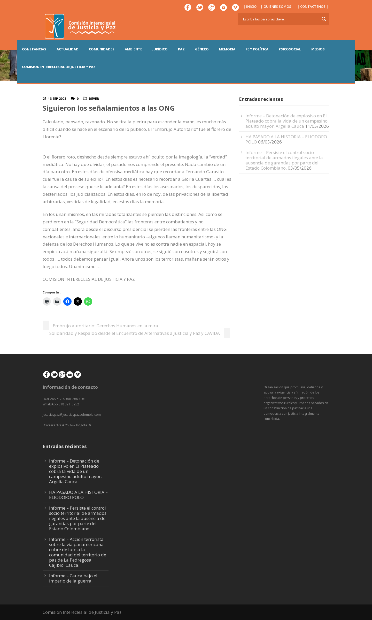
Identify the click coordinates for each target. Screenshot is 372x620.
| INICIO (250, 6)
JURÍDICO (160, 49)
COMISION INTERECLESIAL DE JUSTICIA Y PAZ (59, 66)
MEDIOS (318, 49)
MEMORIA (227, 49)
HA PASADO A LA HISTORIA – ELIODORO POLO (286, 139)
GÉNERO (202, 49)
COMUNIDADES (101, 49)
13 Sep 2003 (57, 98)
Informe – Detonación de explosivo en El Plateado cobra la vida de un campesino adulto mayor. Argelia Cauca (286, 121)
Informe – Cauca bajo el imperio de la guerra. (73, 578)
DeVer (94, 98)
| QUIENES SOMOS (276, 6)
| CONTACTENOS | (312, 6)
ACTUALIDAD (68, 49)
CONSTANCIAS (34, 49)
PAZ (181, 49)
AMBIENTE (133, 49)
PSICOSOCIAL (290, 49)
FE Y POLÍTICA (257, 49)
